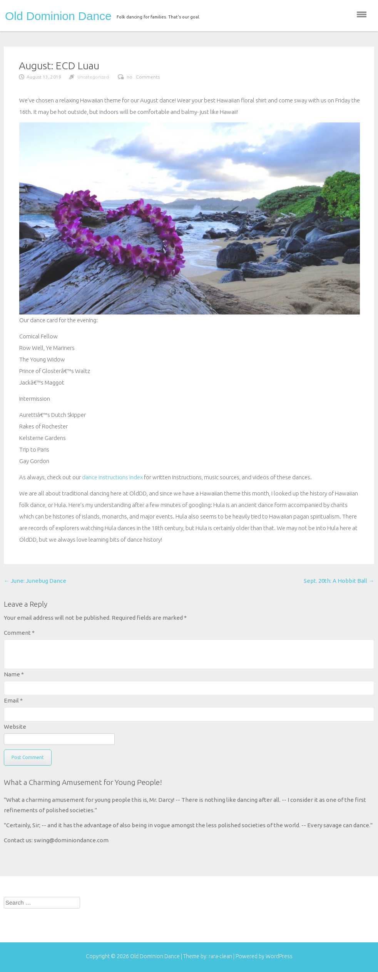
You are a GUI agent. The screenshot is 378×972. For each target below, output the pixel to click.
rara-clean (221, 956)
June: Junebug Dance (35, 580)
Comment (19, 632)
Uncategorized (93, 76)
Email (13, 700)
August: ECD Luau (59, 65)
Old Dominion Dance (58, 16)
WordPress (279, 956)
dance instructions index (112, 477)
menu (361, 14)
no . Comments (143, 76)
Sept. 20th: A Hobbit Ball (339, 580)
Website (15, 726)
